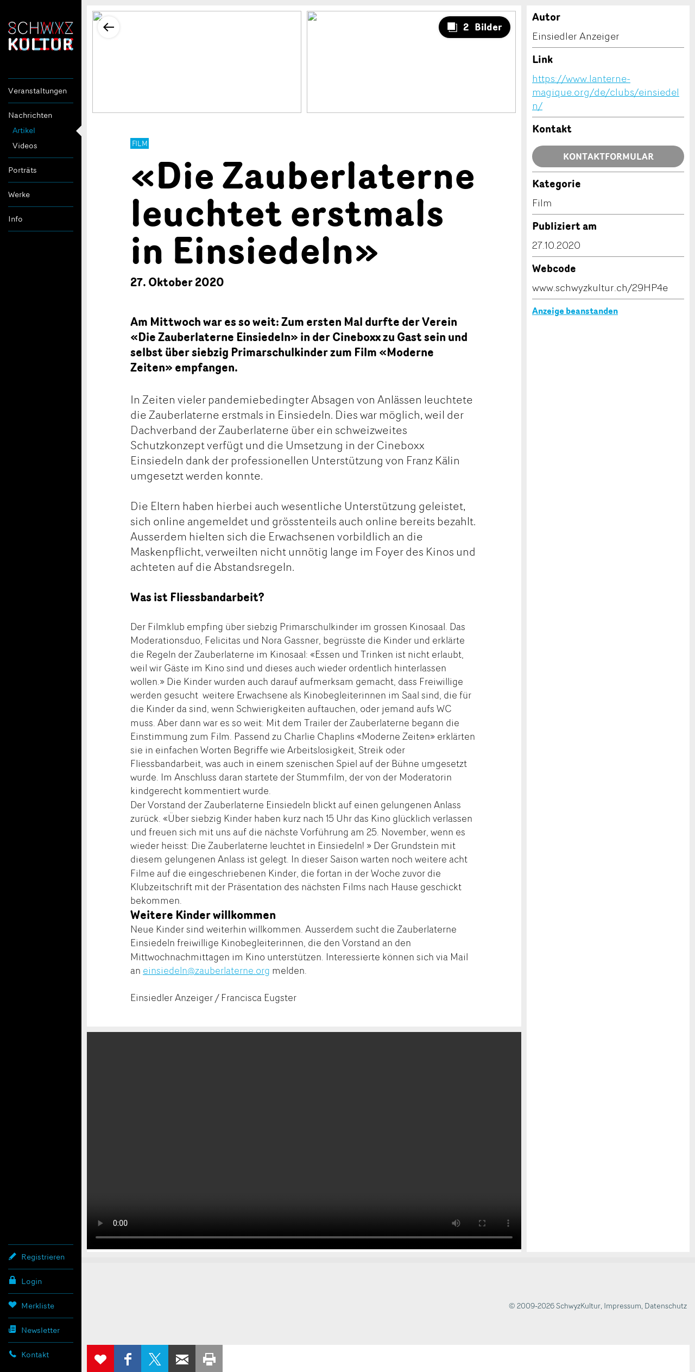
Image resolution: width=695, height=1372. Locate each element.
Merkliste (31, 1305)
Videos (24, 145)
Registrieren (36, 1256)
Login (25, 1281)
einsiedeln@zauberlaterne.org (206, 970)
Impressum (622, 1305)
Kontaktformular (608, 156)
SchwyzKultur (40, 36)
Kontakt (28, 1354)
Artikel (23, 130)
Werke (19, 194)
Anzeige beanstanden (575, 310)
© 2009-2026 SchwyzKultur (555, 1305)
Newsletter (34, 1330)
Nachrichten (30, 115)
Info (15, 218)
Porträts (22, 169)
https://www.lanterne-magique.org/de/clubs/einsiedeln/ (605, 91)
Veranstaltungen (37, 90)
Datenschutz (666, 1305)
